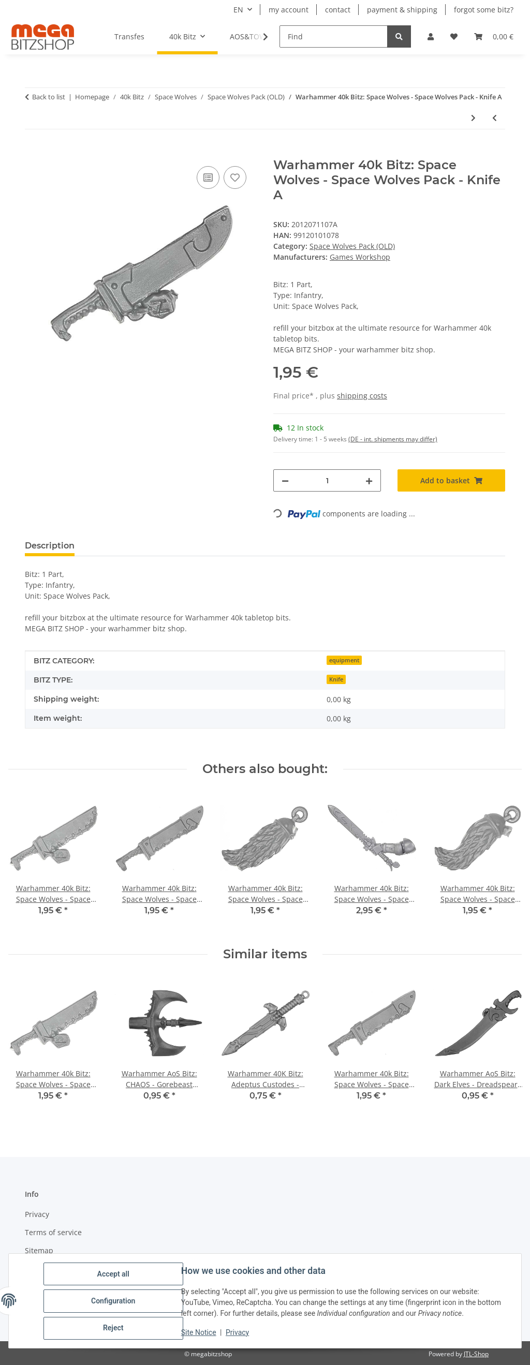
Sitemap (39, 1250)
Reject (114, 1328)
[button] (430, 36)
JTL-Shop (476, 1353)
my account (288, 9)
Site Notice (199, 1333)
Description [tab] (50, 546)
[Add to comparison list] (208, 177)
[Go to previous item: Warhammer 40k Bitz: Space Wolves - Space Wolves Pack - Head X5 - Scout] (494, 118)
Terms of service (53, 1232)
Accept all (114, 1274)
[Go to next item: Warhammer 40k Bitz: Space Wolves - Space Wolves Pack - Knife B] (473, 118)
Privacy (237, 1333)
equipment (344, 660)
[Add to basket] (33, 152)
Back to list (48, 96)
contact (337, 9)
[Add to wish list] (235, 177)
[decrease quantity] (285, 480)
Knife (336, 679)
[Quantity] (327, 480)
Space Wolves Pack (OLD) (352, 246)
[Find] (333, 36)
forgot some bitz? (483, 9)
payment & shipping (402, 9)
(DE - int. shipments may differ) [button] (392, 439)
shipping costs (362, 395)
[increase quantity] (369, 480)
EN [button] (238, 9)
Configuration (114, 1301)
